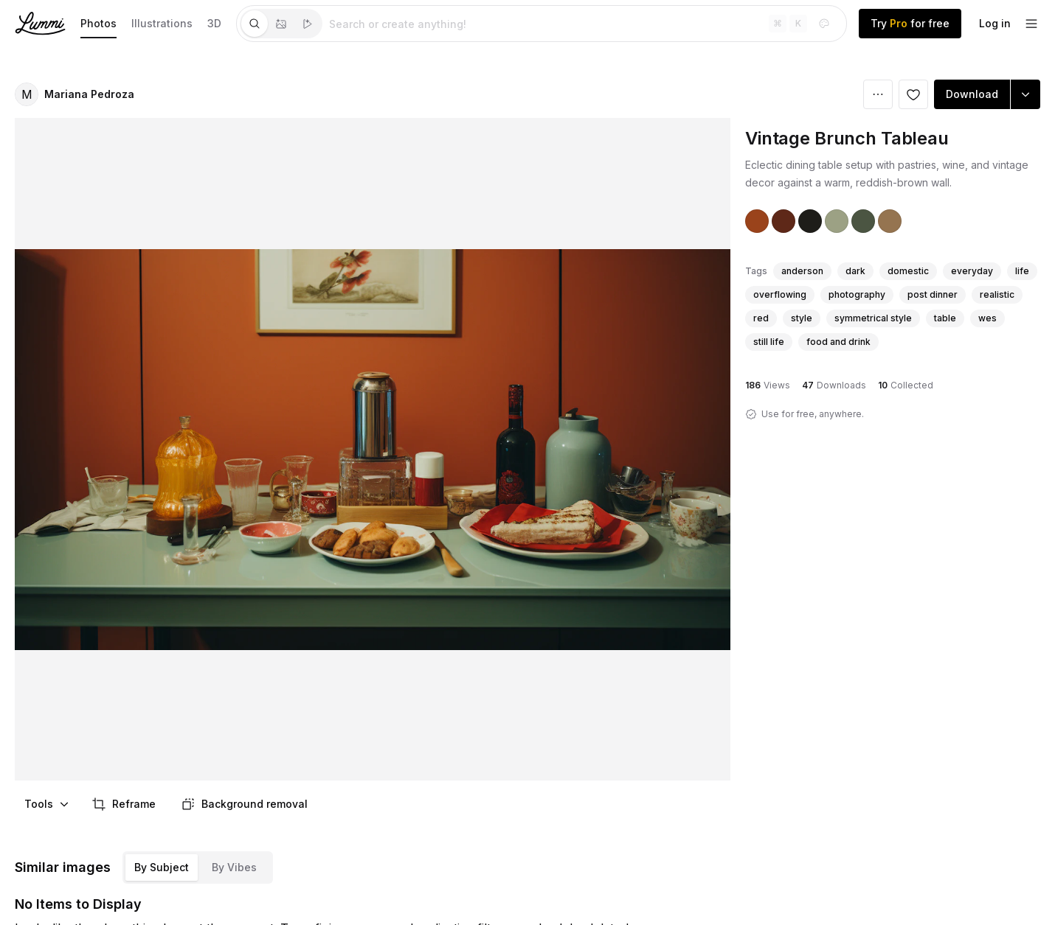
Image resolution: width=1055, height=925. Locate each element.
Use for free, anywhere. (812, 413)
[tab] (254, 23)
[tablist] (281, 23)
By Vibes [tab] (234, 867)
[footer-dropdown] (1031, 23)
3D (214, 23)
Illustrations (162, 23)
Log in (995, 23)
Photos (98, 23)
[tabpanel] (584, 23)
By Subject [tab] (161, 867)
